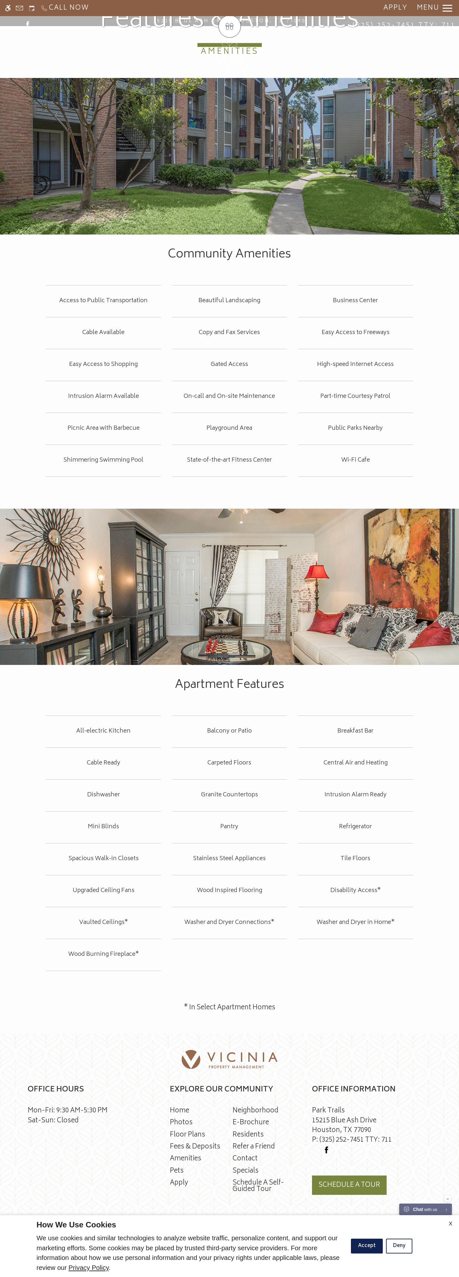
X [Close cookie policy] (451, 1224)
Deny (399, 1246)
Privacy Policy (89, 1267)
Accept (367, 1246)
